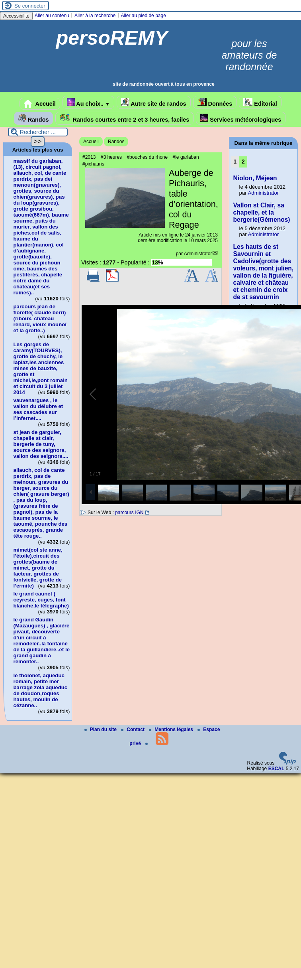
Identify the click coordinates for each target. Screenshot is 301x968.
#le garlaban (186, 157)
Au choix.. (88, 102)
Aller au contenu (52, 15)
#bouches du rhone (147, 157)
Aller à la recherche (94, 15)
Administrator (198, 253)
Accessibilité (16, 16)
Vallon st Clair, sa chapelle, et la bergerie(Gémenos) (261, 212)
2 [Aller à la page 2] (243, 161)
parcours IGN (129, 512)
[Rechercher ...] (38, 132)
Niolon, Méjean (255, 178)
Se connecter (29, 6)
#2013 (89, 157)
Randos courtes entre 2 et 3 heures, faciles (124, 118)
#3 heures (111, 157)
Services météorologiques (240, 118)
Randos (33, 118)
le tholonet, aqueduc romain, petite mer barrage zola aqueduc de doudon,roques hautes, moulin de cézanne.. (41, 690)
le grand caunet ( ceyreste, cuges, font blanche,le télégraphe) (41, 600)
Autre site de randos (153, 102)
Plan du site (101, 729)
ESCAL (276, 768)
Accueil (40, 104)
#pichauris (93, 164)
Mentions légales (171, 729)
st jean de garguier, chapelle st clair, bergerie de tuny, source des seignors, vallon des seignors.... (41, 444)
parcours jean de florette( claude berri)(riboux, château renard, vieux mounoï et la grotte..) (40, 318)
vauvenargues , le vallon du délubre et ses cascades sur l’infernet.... (38, 409)
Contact (133, 729)
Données (215, 102)
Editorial (260, 102)
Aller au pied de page (143, 15)
